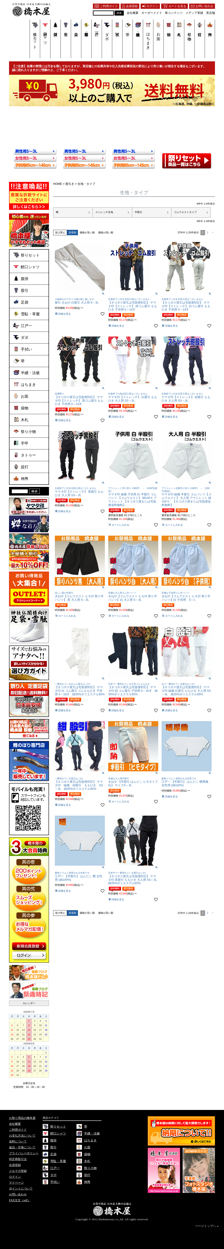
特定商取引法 (18, 1159)
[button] (212, 232)
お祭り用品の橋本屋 (22, 1118)
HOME (57, 183)
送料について (18, 1141)
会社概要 (15, 1123)
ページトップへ (207, 1226)
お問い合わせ (18, 1194)
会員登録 (15, 1165)
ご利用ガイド (18, 1129)
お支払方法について (22, 1135)
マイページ (16, 1182)
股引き (69, 183)
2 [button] (207, 232)
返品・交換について (22, 1147)
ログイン (15, 1176)
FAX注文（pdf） (19, 1200)
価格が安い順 (87, 232)
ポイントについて (21, 1188)
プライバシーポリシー (23, 1153)
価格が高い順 (105, 232)
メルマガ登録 (18, 1171)
